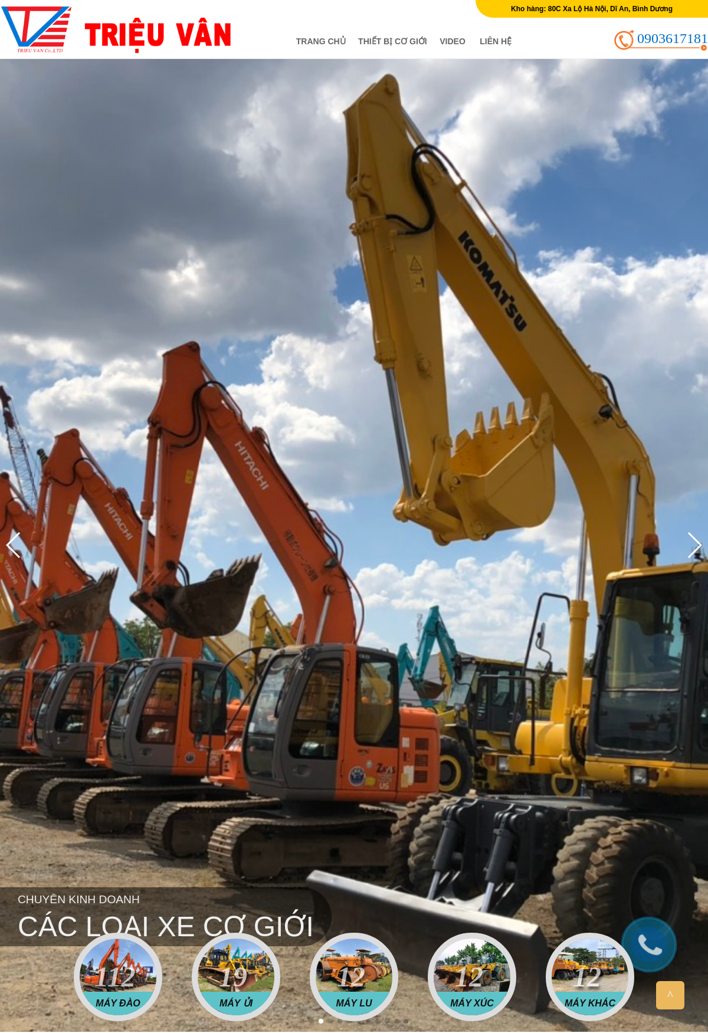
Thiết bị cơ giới (392, 41)
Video (453, 41)
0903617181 (672, 38)
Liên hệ (496, 41)
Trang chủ (321, 41)
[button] (302, 1021)
